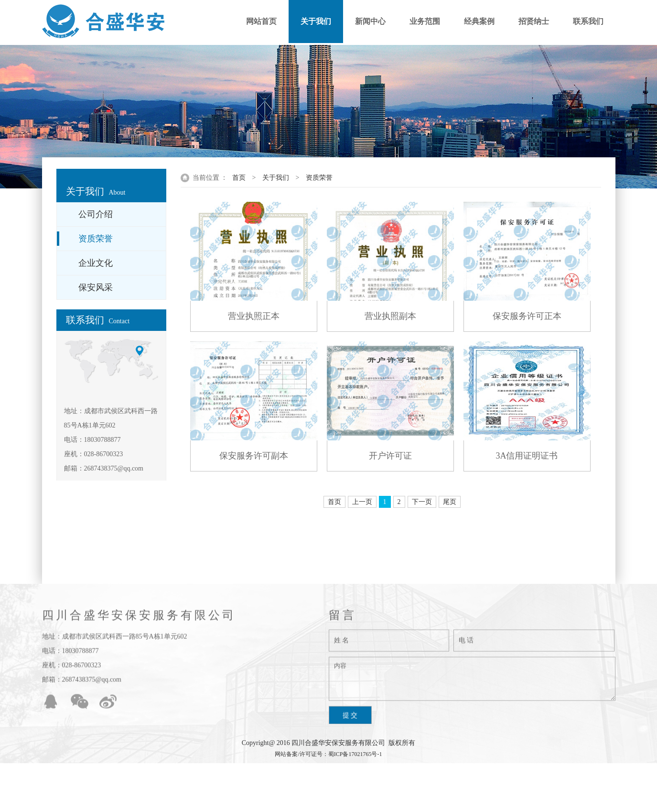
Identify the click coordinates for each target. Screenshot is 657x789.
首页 (239, 177)
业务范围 (424, 21)
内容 (472, 683)
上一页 (362, 501)
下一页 (422, 501)
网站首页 (261, 21)
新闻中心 (370, 21)
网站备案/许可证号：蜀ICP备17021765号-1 (328, 754)
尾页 (449, 501)
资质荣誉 (319, 177)
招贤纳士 (533, 21)
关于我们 (316, 21)
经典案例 (479, 21)
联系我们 (588, 21)
